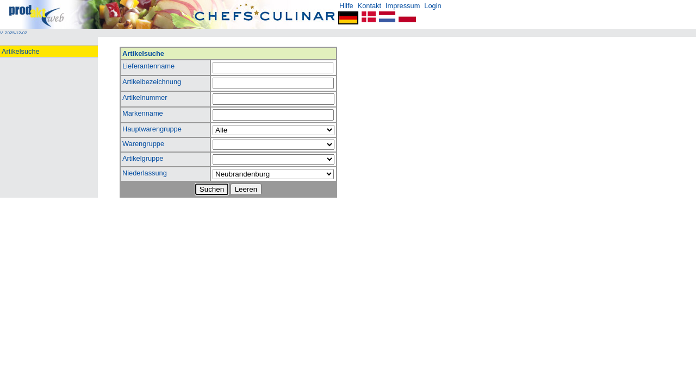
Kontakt (369, 6)
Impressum (403, 6)
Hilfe (346, 6)
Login (432, 6)
